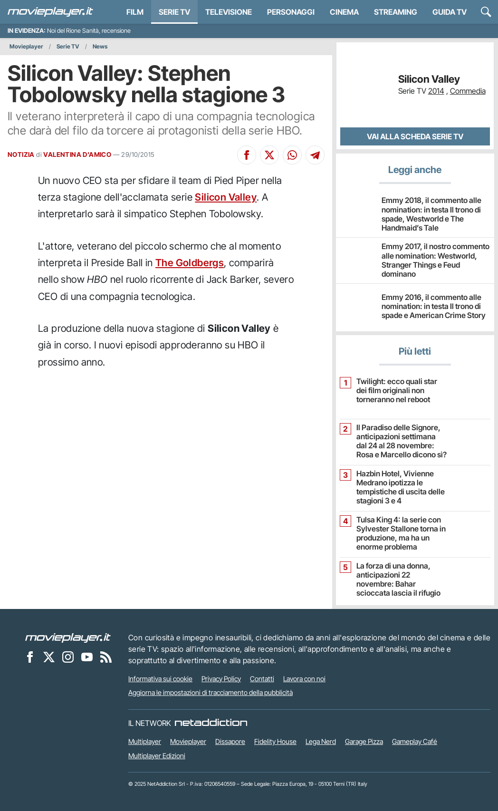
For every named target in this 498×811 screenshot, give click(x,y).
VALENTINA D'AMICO (77, 154)
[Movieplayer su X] (48, 657)
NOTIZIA (21, 154)
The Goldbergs (189, 263)
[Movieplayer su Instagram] (67, 657)
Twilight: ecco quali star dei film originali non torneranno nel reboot (396, 390)
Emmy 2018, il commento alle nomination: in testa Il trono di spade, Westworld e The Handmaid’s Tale (431, 213)
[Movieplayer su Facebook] (29, 657)
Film (135, 12)
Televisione (228, 12)
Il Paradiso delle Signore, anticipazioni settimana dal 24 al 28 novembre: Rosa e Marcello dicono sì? (401, 441)
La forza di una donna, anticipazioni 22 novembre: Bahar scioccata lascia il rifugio (398, 579)
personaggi (291, 12)
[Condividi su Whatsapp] (292, 154)
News (100, 46)
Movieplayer (26, 46)
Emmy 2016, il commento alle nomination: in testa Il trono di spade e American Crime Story (434, 306)
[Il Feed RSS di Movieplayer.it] (105, 657)
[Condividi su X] (269, 154)
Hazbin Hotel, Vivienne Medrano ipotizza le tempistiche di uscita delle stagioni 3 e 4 (400, 487)
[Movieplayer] (68, 637)
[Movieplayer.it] (50, 12)
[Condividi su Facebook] (246, 154)
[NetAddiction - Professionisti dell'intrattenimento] (211, 723)
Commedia (468, 91)
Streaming (395, 12)
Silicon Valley (226, 197)
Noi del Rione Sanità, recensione (89, 30)
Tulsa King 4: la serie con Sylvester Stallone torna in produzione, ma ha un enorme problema (401, 533)
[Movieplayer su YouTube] (86, 657)
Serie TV (174, 12)
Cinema (344, 12)
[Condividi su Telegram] (315, 154)
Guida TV (449, 12)
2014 (436, 91)
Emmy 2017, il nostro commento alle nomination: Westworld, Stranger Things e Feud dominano (435, 260)
